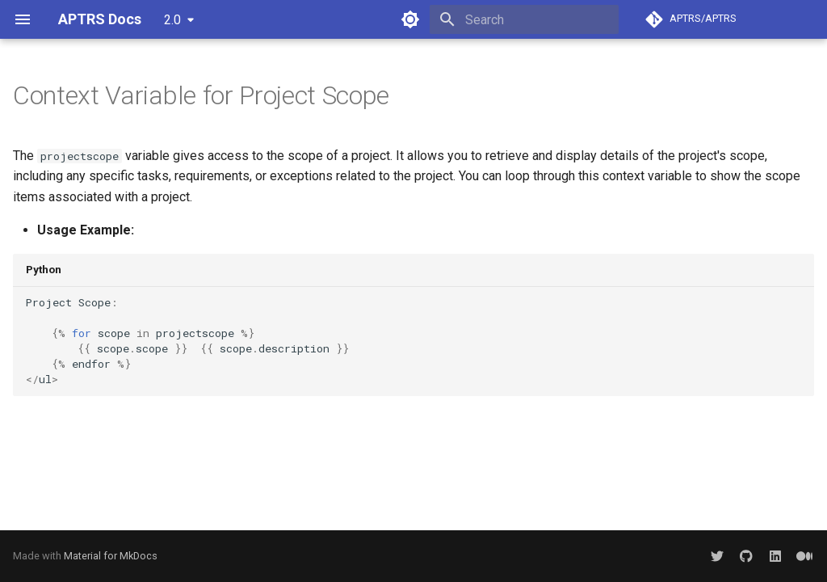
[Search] (524, 19)
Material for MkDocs (110, 556)
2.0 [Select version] (172, 19)
